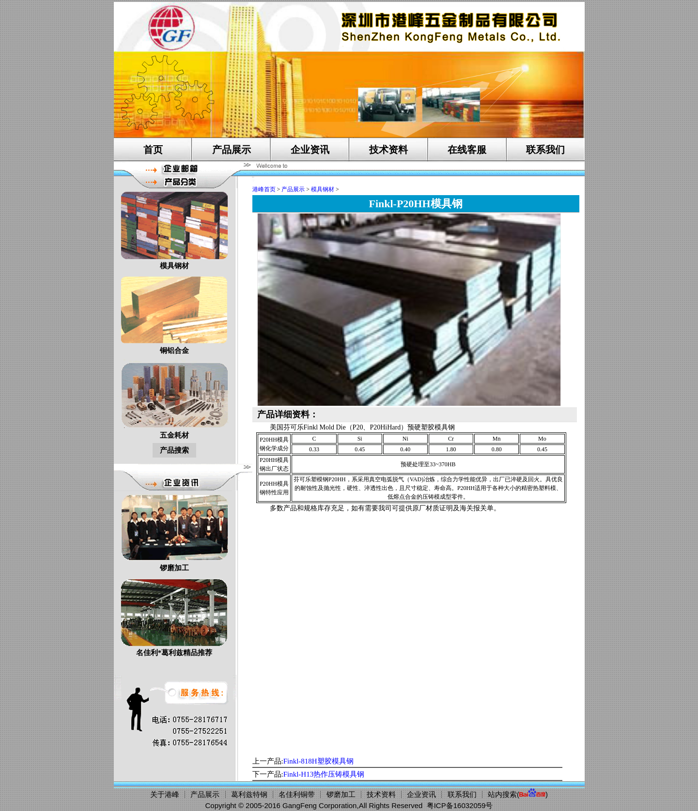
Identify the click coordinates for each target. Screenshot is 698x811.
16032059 (469, 805)
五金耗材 (174, 398)
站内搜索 (502, 794)
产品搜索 (174, 450)
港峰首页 (264, 189)
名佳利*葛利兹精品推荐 (174, 616)
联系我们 (545, 149)
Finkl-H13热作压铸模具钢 (324, 774)
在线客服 (467, 149)
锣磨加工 (174, 531)
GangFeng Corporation (319, 805)
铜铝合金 (174, 314)
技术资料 (388, 149)
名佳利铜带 (297, 794)
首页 (153, 149)
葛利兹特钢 (249, 794)
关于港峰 (164, 794)
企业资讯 (310, 149)
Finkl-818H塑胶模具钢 (318, 761)
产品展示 (231, 149)
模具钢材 (174, 229)
